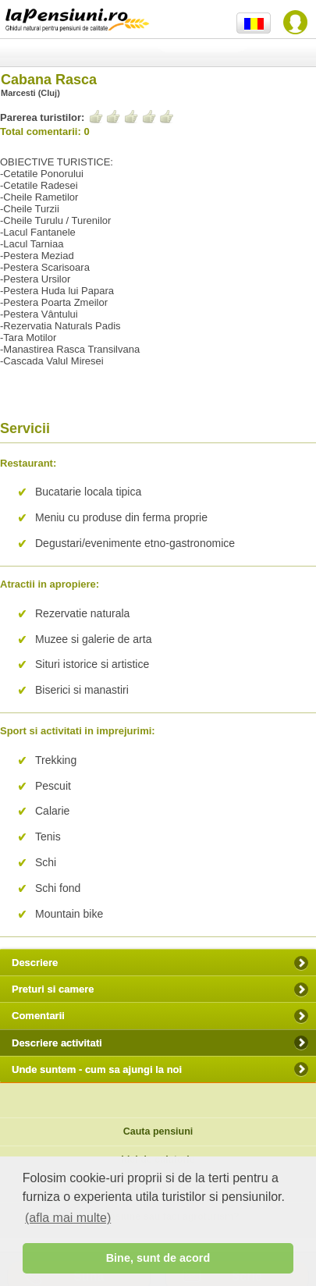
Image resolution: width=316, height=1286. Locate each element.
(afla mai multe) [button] (68, 1217)
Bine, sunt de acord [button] (158, 1258)
